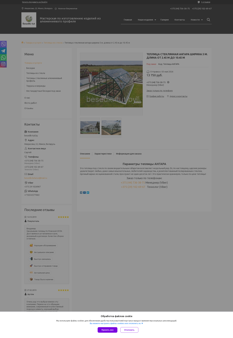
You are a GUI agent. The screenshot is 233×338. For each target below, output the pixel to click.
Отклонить (129, 330)
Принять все (107, 330)
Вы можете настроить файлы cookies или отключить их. (115, 323)
